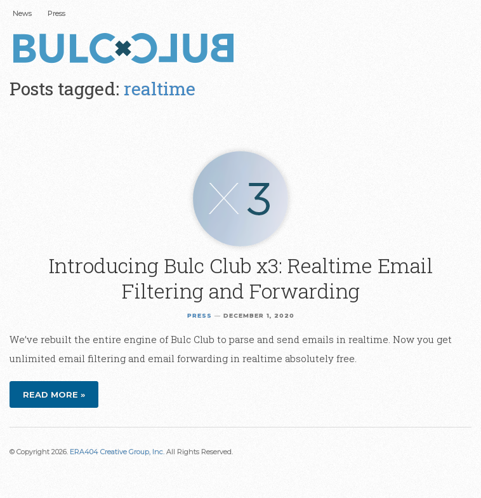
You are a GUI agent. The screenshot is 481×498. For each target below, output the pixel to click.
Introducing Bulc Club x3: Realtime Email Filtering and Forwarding (241, 278)
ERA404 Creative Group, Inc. (117, 451)
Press (56, 13)
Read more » (54, 394)
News (22, 13)
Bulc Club (127, 49)
